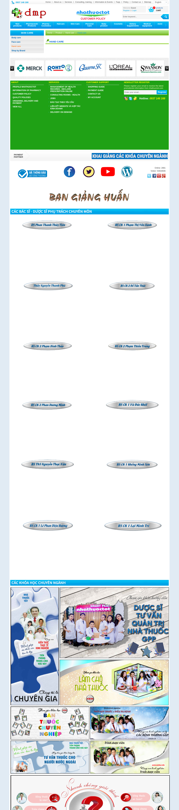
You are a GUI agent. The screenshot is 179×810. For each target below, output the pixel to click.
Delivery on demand (61, 112)
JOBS (53, 98)
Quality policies (22, 97)
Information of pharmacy (27, 90)
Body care (16, 38)
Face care (16, 42)
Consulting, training (83, 2)
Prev (12, 68)
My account (94, 97)
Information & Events (104, 2)
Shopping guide (96, 87)
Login (134, 10)
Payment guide (96, 90)
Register (126, 10)
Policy (126, 2)
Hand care (16, 46)
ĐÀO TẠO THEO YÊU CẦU (62, 102)
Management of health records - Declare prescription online (63, 89)
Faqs (118, 2)
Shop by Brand (18, 51)
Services (68, 2)
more (160, 24)
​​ (132, 282)
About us (57, 2)
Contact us (136, 2)
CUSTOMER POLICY (22, 94)
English (158, 2)
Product (59, 33)
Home (48, 2)
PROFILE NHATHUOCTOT (24, 87)
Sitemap (147, 2)
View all (17, 107)
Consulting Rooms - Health (65, 95)
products (159, 8)
